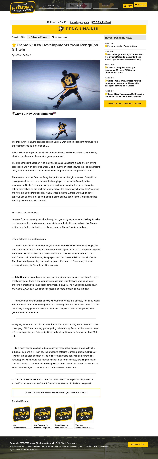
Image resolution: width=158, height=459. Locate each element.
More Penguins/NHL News (125, 104)
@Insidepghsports (79, 22)
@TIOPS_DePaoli (101, 22)
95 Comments (59, 37)
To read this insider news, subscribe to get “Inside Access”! (56, 392)
